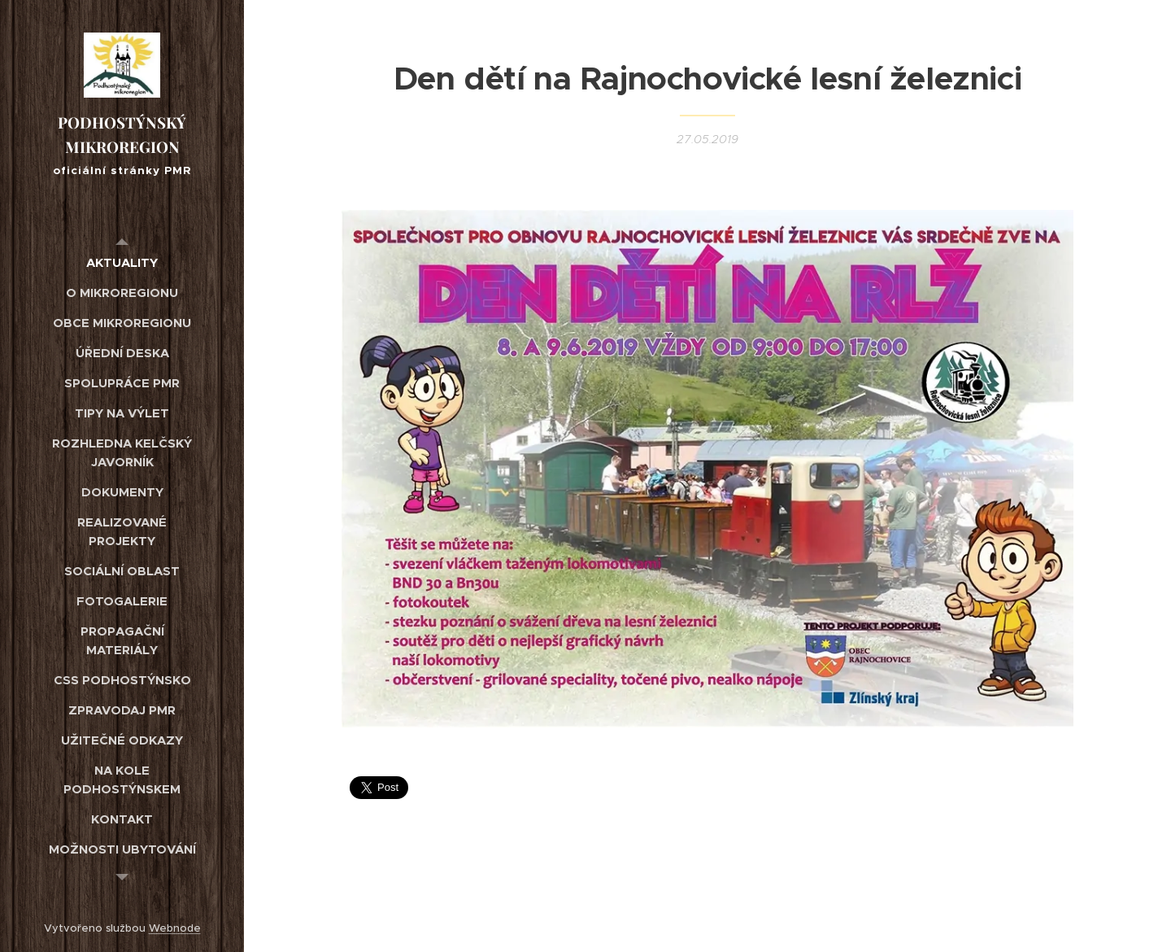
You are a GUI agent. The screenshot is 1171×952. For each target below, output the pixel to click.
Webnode (175, 928)
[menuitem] (122, 262)
